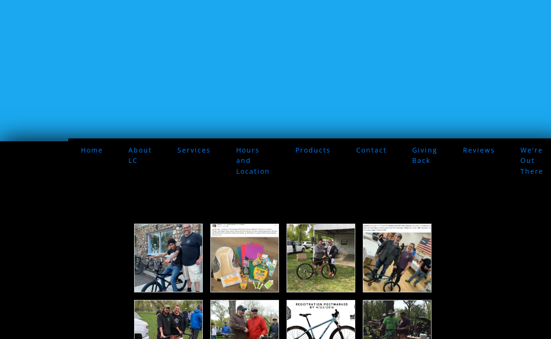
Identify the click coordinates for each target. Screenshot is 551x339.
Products (313, 149)
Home (92, 149)
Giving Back (425, 155)
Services (194, 149)
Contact (371, 149)
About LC (140, 155)
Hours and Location (253, 160)
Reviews (479, 149)
